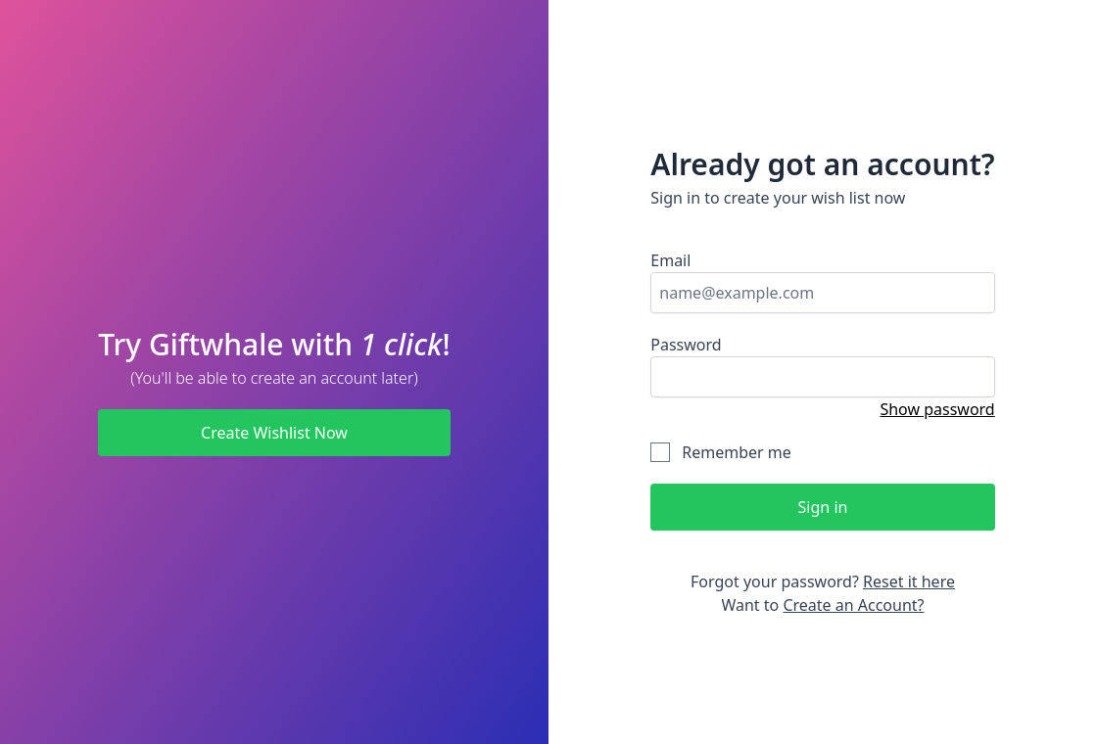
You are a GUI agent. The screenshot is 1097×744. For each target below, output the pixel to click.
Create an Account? (853, 605)
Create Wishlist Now (274, 432)
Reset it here (909, 581)
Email (670, 260)
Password (685, 344)
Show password (937, 409)
